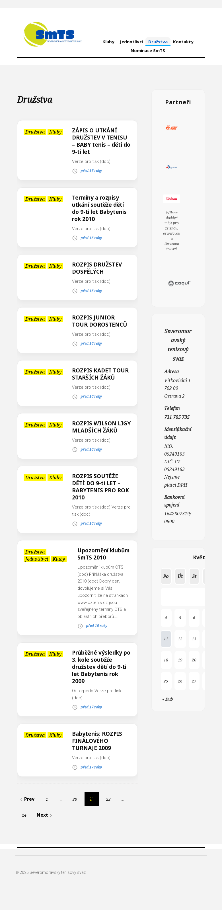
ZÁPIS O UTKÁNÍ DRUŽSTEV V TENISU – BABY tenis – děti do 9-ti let (101, 140)
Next (45, 829)
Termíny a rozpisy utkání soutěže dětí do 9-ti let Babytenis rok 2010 (101, 208)
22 (108, 813)
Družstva (158, 41)
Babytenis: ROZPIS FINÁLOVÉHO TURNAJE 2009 (98, 755)
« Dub (167, 699)
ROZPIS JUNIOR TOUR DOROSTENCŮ (101, 320)
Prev (26, 813)
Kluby (108, 41)
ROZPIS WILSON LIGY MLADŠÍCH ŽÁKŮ (95, 437)
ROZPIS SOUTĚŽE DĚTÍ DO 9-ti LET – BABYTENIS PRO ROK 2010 (97, 500)
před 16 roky (91, 170)
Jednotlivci (131, 41)
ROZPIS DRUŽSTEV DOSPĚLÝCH (98, 268)
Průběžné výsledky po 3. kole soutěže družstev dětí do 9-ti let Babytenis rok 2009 (101, 681)
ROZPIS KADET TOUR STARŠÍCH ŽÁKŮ (95, 377)
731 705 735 (177, 417)
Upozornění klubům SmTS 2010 (103, 568)
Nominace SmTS (148, 50)
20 (75, 813)
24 (24, 829)
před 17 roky (91, 721)
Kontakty (183, 41)
